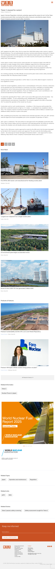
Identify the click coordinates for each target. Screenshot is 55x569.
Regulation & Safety (19, 548)
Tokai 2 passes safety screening (11, 510)
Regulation (33, 479)
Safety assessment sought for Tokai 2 (36, 510)
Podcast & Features (19, 554)
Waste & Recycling (18, 553)
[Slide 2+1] (29, 446)
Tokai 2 (4, 388)
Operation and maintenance (17, 479)
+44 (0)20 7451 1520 (32, 554)
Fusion (16, 555)
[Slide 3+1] (31, 446)
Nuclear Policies (18, 549)
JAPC (3, 495)
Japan (3, 479)
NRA (10, 495)
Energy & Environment (19, 546)
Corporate (17, 550)
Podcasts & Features (4, 334)
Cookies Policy (49, 564)
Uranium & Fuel (18, 551)
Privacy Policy (43, 564)
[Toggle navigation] (52, 2)
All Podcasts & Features (27, 377)
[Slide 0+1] (24, 446)
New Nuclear (17, 547)
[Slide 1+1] (26, 446)
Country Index (17, 556)
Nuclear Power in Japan (9, 393)
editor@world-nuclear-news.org (34, 553)
